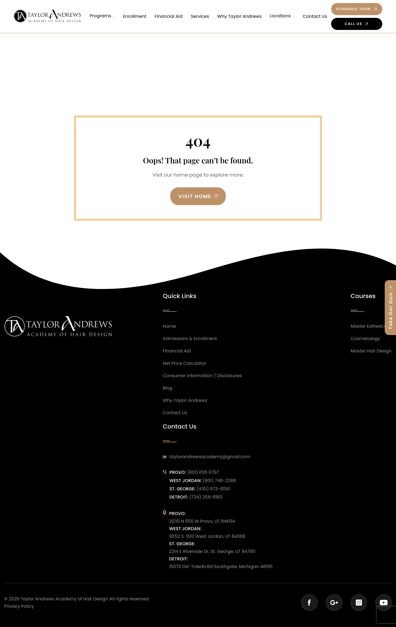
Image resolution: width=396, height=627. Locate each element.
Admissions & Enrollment (190, 343)
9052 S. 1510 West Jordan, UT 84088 (207, 541)
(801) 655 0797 (203, 477)
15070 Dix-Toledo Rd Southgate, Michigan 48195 (221, 571)
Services (201, 16)
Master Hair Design (371, 355)
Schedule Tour (353, 9)
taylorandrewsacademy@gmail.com (210, 461)
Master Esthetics (368, 331)
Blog (167, 393)
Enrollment (136, 16)
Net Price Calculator (184, 368)
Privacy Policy (19, 606)
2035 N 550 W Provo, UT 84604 (202, 526)
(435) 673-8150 (213, 493)
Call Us (353, 23)
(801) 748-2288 (219, 485)
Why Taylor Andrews (241, 16)
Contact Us (315, 16)
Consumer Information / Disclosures (202, 380)
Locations (280, 16)
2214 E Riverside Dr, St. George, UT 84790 (212, 556)
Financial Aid (170, 16)
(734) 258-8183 (205, 502)
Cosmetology (365, 343)
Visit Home (194, 196)
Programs (102, 16)
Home (169, 331)
